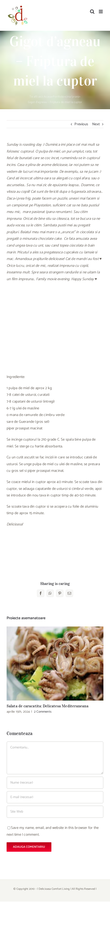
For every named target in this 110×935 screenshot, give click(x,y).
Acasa (48, 96)
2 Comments (42, 711)
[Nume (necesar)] (55, 783)
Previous (81, 124)
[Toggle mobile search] (92, 11)
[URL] (55, 812)
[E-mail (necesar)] (55, 797)
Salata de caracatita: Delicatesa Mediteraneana (47, 706)
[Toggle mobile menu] (101, 11)
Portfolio (58, 96)
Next (96, 124)
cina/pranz (72, 96)
